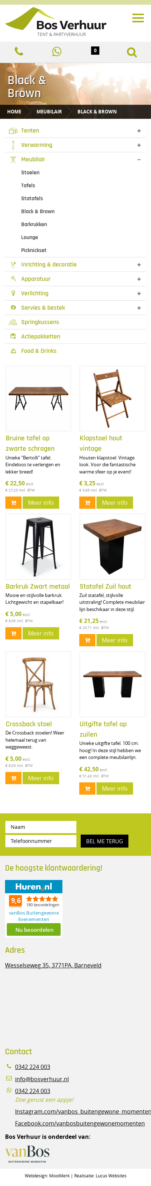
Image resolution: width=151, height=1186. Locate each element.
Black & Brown (97, 111)
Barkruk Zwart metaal (38, 586)
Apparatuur (30, 279)
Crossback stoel (29, 724)
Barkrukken (34, 224)
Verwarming (30, 145)
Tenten (24, 130)
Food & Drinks (33, 351)
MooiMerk (59, 1175)
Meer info (41, 503)
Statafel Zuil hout (105, 586)
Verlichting (28, 293)
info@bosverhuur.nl (42, 1079)
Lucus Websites (111, 1175)
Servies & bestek (37, 308)
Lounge (29, 237)
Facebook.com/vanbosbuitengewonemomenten (80, 1123)
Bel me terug (104, 841)
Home (14, 111)
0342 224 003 (32, 1067)
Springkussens (34, 322)
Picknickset (34, 250)
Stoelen (30, 172)
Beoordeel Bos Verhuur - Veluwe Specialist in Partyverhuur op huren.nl (50, 909)
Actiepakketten (34, 336)
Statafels (32, 198)
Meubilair (49, 111)
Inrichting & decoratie (43, 264)
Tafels (28, 185)
